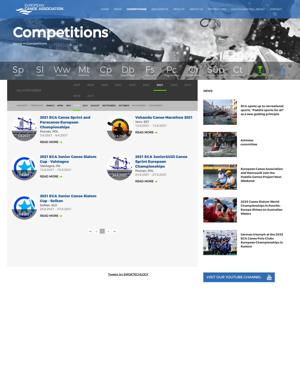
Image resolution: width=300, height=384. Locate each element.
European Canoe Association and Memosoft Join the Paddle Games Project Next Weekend (262, 175)
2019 (187, 85)
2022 (146, 85)
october (124, 105)
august (95, 105)
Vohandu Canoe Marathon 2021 (164, 117)
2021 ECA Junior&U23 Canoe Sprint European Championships (161, 161)
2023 (132, 85)
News (118, 9)
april (60, 105)
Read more (49, 142)
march (50, 105)
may (68, 105)
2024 (118, 85)
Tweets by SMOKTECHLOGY (128, 274)
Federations (217, 9)
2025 (104, 85)
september (109, 105)
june (77, 105)
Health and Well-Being (248, 9)
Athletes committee (249, 143)
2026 (90, 85)
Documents (160, 9)
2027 (76, 85)
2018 (76, 95)
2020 (173, 85)
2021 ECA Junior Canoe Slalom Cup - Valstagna (68, 159)
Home (105, 9)
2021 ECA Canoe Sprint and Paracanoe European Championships (65, 122)
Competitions (137, 9)
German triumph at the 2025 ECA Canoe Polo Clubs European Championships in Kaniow (262, 241)
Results (178, 9)
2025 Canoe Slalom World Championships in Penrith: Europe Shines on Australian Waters (261, 208)
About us (196, 9)
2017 (90, 95)
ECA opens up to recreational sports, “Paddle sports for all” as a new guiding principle (262, 110)
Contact (276, 9)
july (85, 105)
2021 (160, 85)
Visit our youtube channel (239, 277)
